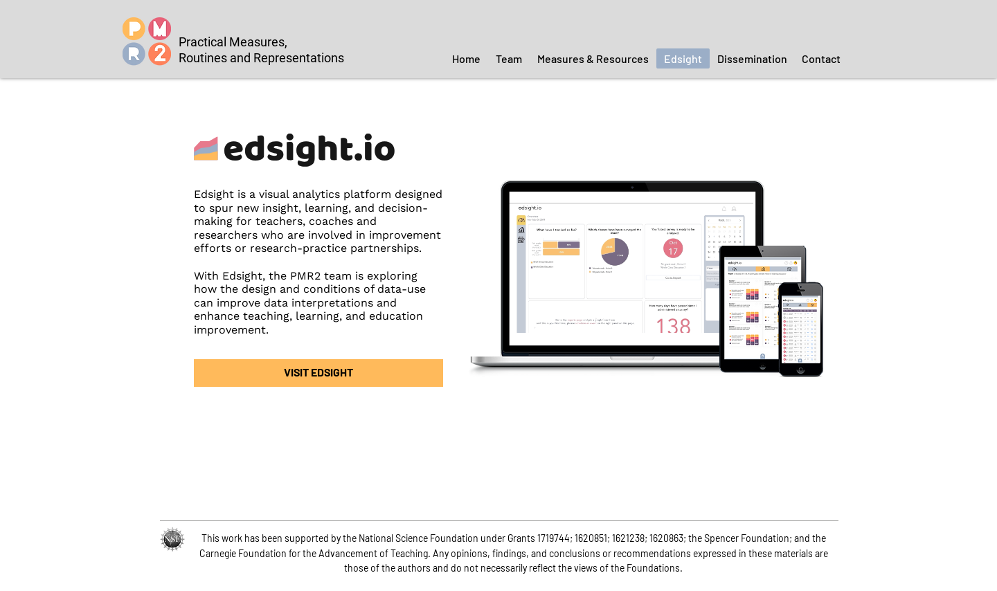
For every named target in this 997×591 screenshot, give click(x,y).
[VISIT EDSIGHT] (318, 373)
